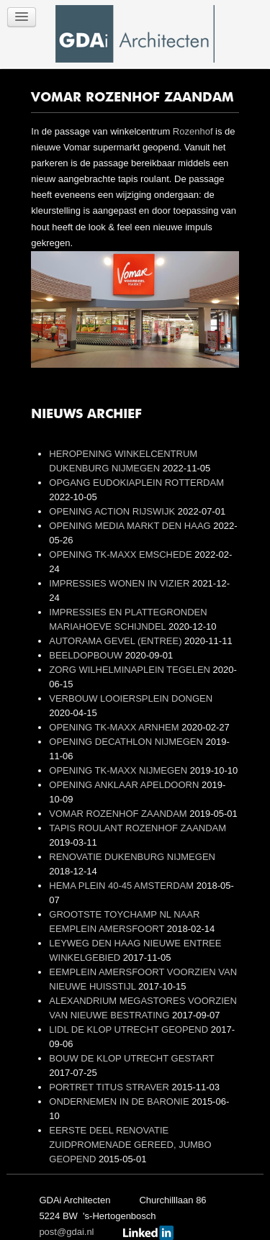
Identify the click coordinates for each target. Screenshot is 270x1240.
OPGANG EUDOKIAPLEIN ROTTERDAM (136, 482)
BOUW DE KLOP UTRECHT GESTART (131, 1058)
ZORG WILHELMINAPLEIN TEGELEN (130, 669)
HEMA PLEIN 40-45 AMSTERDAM (122, 885)
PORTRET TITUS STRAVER (110, 1087)
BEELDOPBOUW (87, 655)
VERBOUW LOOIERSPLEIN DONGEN (130, 698)
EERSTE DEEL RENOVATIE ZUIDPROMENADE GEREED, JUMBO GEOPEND (130, 1144)
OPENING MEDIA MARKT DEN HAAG (131, 525)
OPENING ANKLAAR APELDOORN (125, 784)
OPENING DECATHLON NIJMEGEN (127, 741)
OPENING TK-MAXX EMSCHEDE (121, 554)
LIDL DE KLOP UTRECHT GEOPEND (129, 1029)
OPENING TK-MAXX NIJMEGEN (119, 770)
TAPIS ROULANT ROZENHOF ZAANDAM (137, 828)
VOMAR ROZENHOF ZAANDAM (119, 813)
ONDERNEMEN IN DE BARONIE (120, 1101)
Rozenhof (193, 131)
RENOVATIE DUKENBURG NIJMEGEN (132, 856)
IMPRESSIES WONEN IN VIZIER (120, 583)
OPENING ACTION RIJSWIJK (113, 511)
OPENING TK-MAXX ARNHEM (115, 727)
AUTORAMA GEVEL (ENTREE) (116, 640)
